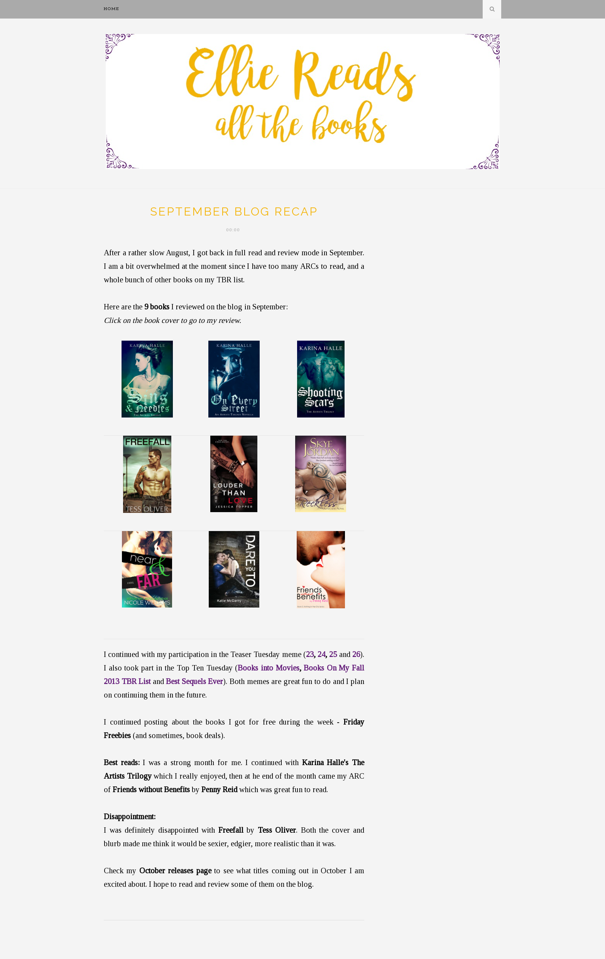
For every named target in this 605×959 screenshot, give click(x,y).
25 (333, 654)
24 (321, 654)
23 (310, 654)
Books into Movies (268, 668)
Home (112, 9)
